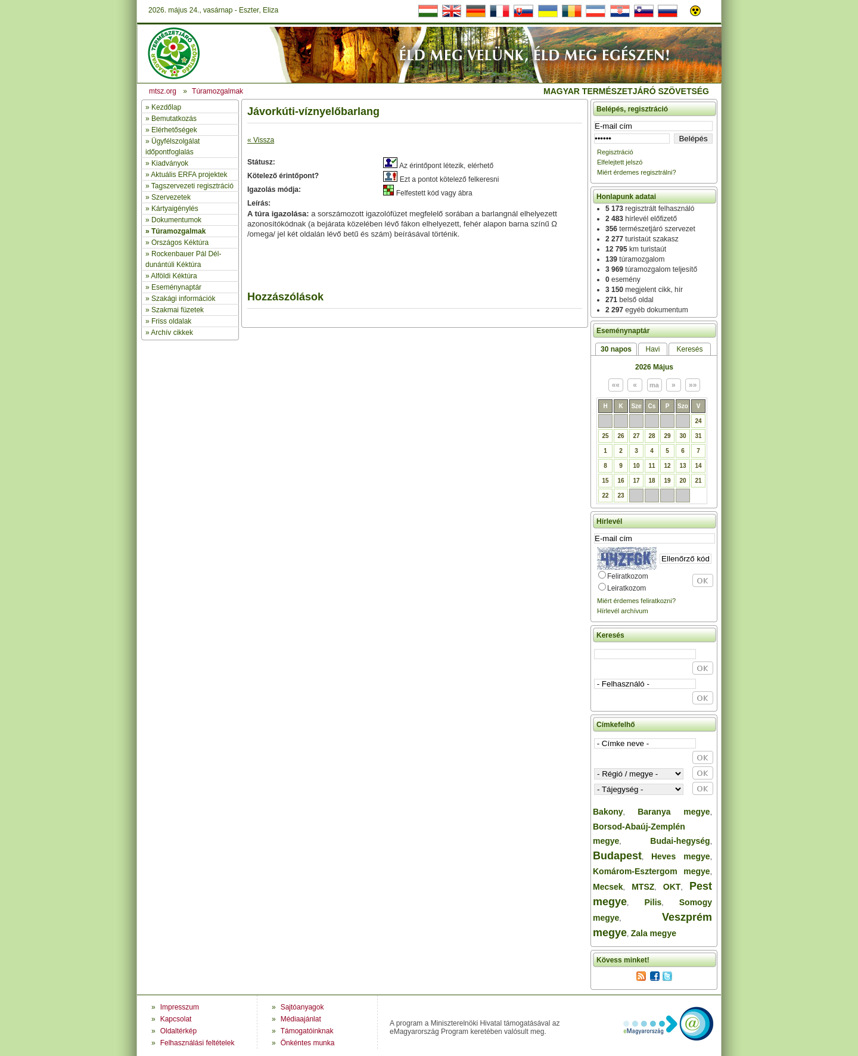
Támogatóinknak (307, 1031)
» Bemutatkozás (171, 118)
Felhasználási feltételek (197, 1043)
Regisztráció (615, 152)
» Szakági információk (180, 298)
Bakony (608, 811)
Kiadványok (169, 163)
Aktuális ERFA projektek (189, 174)
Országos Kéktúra (180, 242)
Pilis (653, 902)
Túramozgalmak (178, 231)
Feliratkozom (627, 576)
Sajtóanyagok (302, 1007)
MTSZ (643, 887)
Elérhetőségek (174, 130)
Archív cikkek (172, 332)
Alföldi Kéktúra (174, 276)
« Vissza (260, 140)
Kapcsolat (176, 1019)
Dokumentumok (176, 220)
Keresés (689, 349)
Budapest (617, 856)
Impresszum (179, 1007)
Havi (652, 349)
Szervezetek (171, 197)
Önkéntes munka (308, 1043)
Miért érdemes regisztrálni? (636, 172)
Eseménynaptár (176, 287)
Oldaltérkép (178, 1031)
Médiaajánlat (301, 1019)
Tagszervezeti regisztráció (192, 186)
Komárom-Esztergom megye (651, 871)
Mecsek (608, 887)
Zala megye (653, 933)
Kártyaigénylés (174, 208)
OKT (672, 887)
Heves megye (680, 856)
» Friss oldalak (168, 321)
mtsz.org (162, 91)
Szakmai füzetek (177, 310)
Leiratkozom (626, 588)
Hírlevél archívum (622, 610)
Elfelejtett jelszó (619, 162)
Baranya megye (674, 811)
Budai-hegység (680, 841)
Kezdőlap (166, 107)
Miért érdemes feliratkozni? (636, 600)
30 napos (616, 349)
